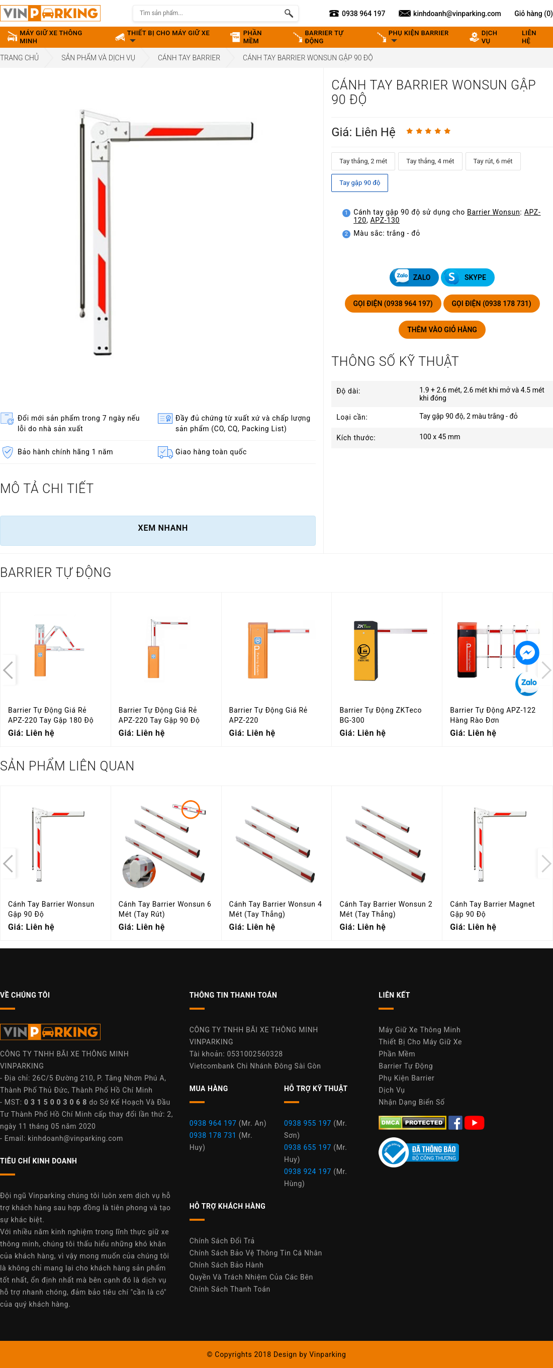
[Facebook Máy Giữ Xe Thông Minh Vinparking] (456, 1122)
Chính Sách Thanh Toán (230, 1289)
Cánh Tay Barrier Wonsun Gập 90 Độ (308, 58)
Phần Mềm (397, 1054)
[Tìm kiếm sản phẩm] (289, 13)
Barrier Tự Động (406, 1066)
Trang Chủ (19, 58)
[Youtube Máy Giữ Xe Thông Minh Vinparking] (475, 1122)
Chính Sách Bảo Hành (227, 1265)
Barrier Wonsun (493, 212)
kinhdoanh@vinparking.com (75, 1138)
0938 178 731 (213, 1135)
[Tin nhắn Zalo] (527, 684)
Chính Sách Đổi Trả (222, 1241)
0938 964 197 (213, 1123)
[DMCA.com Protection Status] (413, 1122)
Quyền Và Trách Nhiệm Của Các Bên (251, 1277)
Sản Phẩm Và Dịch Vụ (98, 58)
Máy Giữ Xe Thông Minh (419, 1030)
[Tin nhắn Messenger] (527, 653)
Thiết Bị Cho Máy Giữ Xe (420, 1042)
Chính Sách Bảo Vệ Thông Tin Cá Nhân (256, 1253)
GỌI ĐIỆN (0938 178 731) (491, 304)
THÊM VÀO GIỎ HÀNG (442, 330)
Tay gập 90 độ (359, 182)
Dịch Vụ (392, 1090)
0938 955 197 (307, 1123)
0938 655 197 (307, 1147)
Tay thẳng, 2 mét (363, 161)
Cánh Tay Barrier (189, 58)
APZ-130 (385, 220)
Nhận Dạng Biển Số (411, 1102)
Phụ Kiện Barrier (406, 1078)
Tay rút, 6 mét (493, 161)
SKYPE (465, 277)
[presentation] (8, 670)
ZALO (411, 277)
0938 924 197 (307, 1171)
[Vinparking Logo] (50, 13)
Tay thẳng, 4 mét (430, 161)
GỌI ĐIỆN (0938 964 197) (393, 304)
